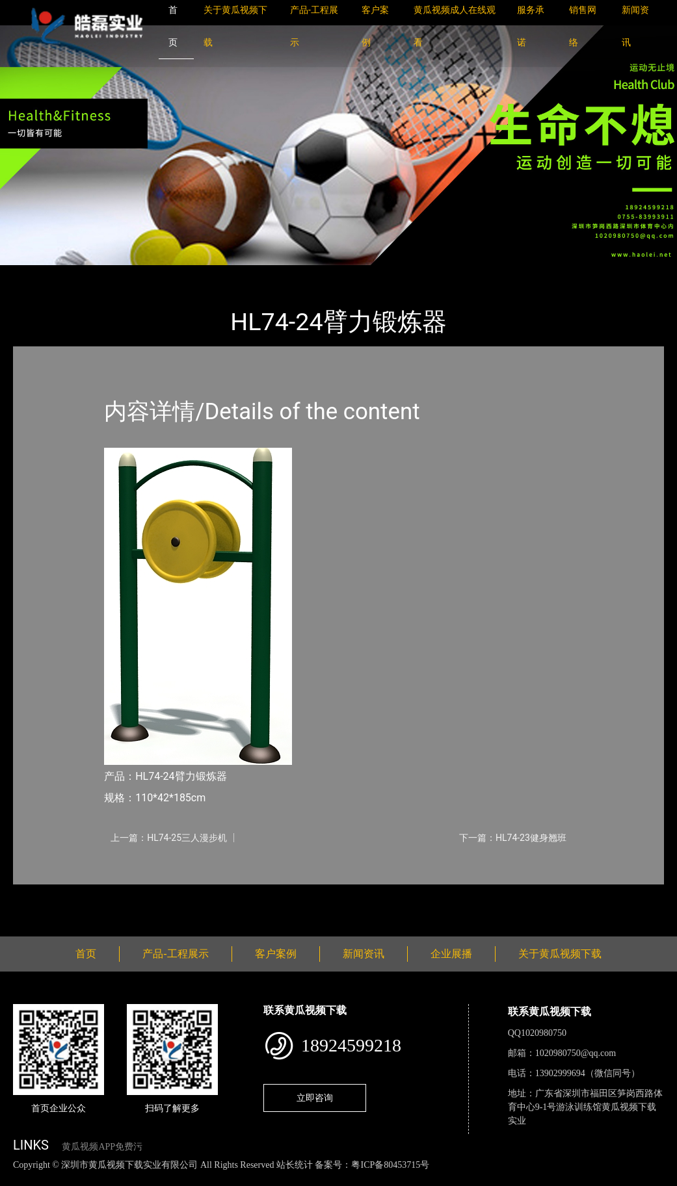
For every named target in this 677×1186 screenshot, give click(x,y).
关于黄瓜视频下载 (560, 953)
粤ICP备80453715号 (390, 1165)
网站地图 (19, 1178)
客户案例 (276, 953)
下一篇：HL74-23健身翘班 (512, 837)
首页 (36, 273)
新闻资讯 (363, 953)
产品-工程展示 (91, 273)
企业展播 (451, 953)
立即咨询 (315, 1097)
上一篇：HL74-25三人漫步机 (169, 837)
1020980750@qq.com (576, 1053)
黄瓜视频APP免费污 (102, 1147)
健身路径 (156, 273)
